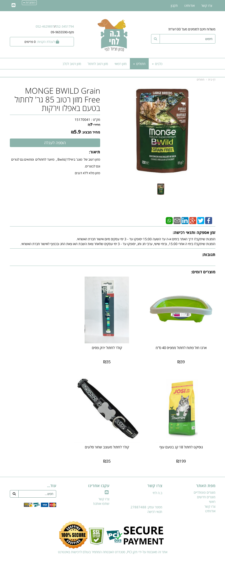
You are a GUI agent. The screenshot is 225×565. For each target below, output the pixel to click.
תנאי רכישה (154, 503)
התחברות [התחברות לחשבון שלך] (29, 2)
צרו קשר (103, 490)
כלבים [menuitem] (157, 63)
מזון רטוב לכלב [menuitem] (72, 63)
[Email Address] (14, 5)
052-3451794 (64, 26)
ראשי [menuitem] (212, 493)
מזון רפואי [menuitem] (121, 63)
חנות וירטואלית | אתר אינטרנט (85, 561)
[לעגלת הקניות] (42, 41)
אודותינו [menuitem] (189, 5)
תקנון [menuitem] (174, 5)
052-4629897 (45, 26)
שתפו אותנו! (101, 495)
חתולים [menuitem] (139, 63)
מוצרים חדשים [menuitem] (206, 488)
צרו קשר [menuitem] (206, 5)
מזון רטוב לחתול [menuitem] (98, 63)
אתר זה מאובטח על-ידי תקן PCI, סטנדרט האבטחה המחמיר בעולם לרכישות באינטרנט (112, 543)
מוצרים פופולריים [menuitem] (204, 484)
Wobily (126, 561)
